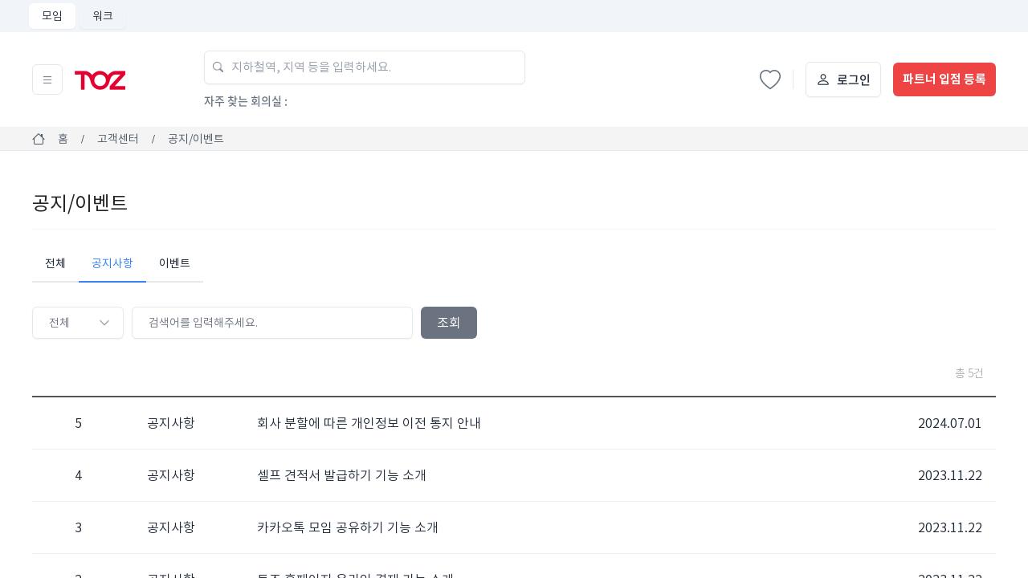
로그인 (854, 79)
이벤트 (174, 263)
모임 (52, 16)
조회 (449, 323)
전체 (55, 263)
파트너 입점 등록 (944, 79)
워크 (102, 16)
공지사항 (112, 263)
